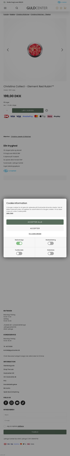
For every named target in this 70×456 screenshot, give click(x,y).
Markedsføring (51, 242)
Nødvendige (19, 242)
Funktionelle (19, 252)
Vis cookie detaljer (35, 234)
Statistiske (50, 252)
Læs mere (9, 213)
